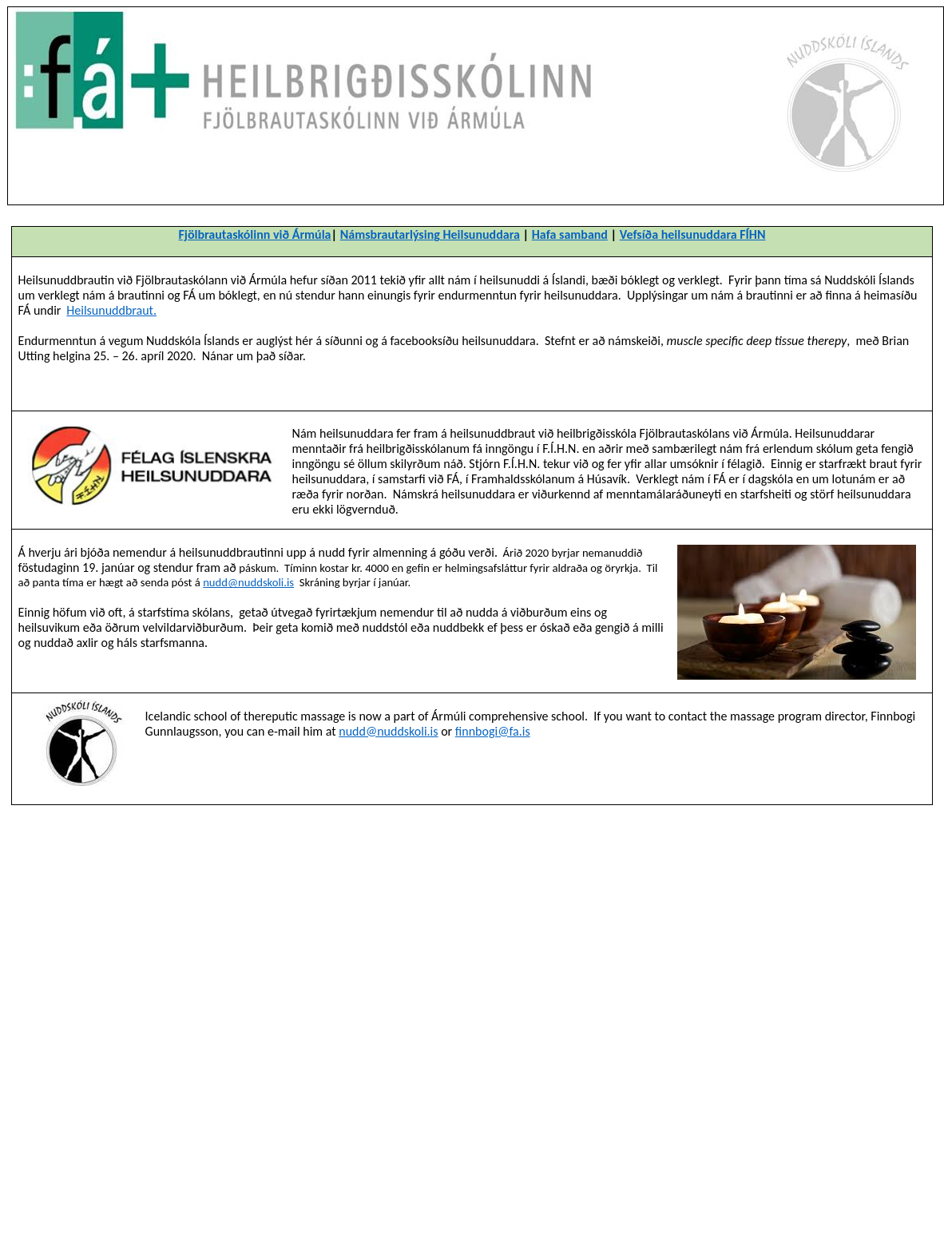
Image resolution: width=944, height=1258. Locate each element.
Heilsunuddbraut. (111, 310)
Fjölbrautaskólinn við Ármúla (254, 234)
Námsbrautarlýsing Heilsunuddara (430, 234)
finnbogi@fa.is (492, 731)
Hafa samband (570, 234)
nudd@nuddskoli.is (248, 582)
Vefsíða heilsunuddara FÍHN (693, 234)
